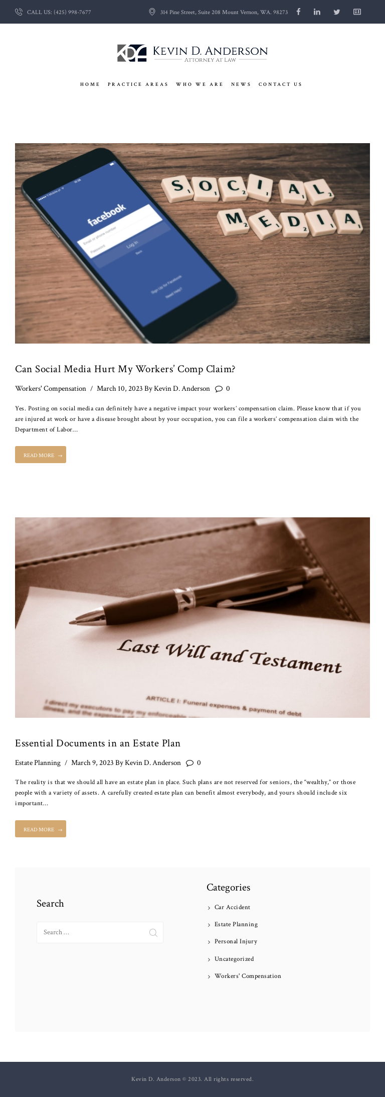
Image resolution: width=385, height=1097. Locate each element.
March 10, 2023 (120, 388)
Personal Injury (236, 941)
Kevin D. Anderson (177, 388)
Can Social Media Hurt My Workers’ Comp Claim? (125, 369)
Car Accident (233, 907)
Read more (39, 455)
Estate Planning (38, 762)
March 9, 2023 (92, 762)
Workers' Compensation (50, 388)
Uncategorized (234, 959)
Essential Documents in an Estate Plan (98, 743)
